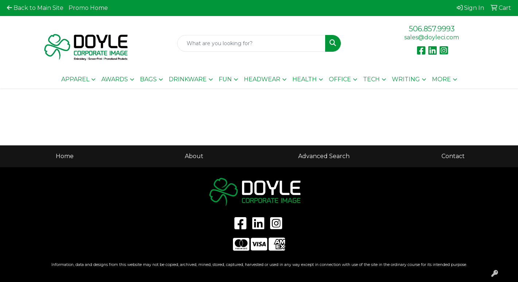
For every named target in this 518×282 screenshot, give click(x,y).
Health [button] (304, 79)
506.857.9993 (432, 28)
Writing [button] (406, 79)
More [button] (441, 79)
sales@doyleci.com (431, 37)
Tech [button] (371, 79)
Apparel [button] (75, 79)
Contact (453, 156)
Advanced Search (324, 156)
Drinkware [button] (188, 79)
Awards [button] (114, 79)
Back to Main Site (35, 7)
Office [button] (340, 79)
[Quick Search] (251, 43)
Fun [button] (225, 79)
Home (65, 156)
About (194, 156)
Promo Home (88, 7)
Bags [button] (148, 79)
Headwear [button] (262, 79)
